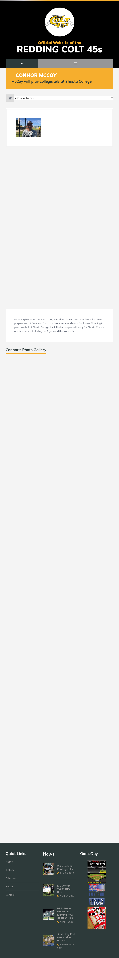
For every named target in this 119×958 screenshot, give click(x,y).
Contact (10, 896)
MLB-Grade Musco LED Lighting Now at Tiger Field (65, 914)
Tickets (10, 871)
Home (9, 863)
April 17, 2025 (67, 897)
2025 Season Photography (65, 869)
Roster (9, 888)
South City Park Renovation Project (66, 939)
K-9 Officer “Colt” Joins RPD (64, 890)
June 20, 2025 (67, 874)
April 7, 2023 (66, 923)
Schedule (11, 880)
